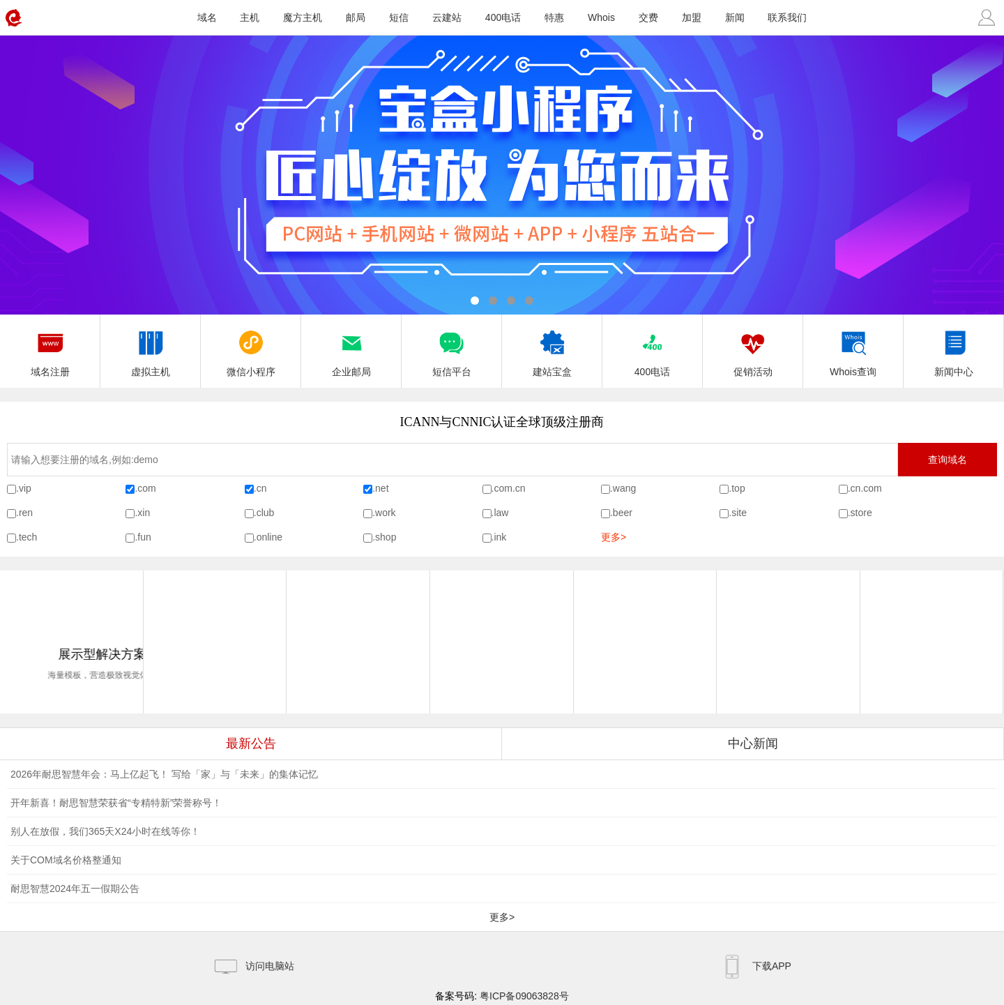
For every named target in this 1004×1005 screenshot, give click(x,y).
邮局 (355, 17)
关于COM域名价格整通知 (65, 860)
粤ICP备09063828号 (524, 996)
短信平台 (452, 349)
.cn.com (865, 488)
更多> (613, 537)
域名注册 (50, 349)
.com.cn (509, 488)
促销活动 (753, 349)
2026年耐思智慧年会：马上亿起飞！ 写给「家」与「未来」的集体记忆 (164, 774)
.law (500, 512)
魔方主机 (302, 17)
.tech (26, 537)
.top (737, 488)
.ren (24, 512)
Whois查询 (853, 349)
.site (738, 512)
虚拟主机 (151, 349)
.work (383, 512)
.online (268, 537)
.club (264, 512)
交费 (648, 17)
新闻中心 (954, 349)
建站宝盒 (552, 349)
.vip (23, 488)
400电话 (503, 17)
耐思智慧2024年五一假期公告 (74, 888)
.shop (384, 537)
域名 (207, 17)
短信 (399, 17)
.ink (499, 537)
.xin (142, 512)
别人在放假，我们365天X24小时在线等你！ (105, 831)
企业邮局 (351, 349)
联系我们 (787, 17)
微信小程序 (251, 349)
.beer (621, 512)
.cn (260, 488)
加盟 (691, 17)
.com (145, 488)
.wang (623, 488)
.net (380, 488)
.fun (143, 537)
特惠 (554, 17)
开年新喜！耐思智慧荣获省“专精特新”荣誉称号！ (116, 802)
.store (860, 512)
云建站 (447, 17)
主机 (249, 17)
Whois (601, 17)
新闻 (735, 17)
